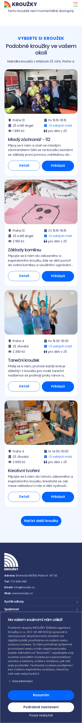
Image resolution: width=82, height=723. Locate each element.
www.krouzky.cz (22, 593)
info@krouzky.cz (24, 587)
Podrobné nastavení (41, 707)
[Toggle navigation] (74, 4)
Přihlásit (58, 165)
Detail (24, 165)
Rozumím (41, 695)
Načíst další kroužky (41, 521)
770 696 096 (18, 581)
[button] (41, 601)
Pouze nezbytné (41, 715)
